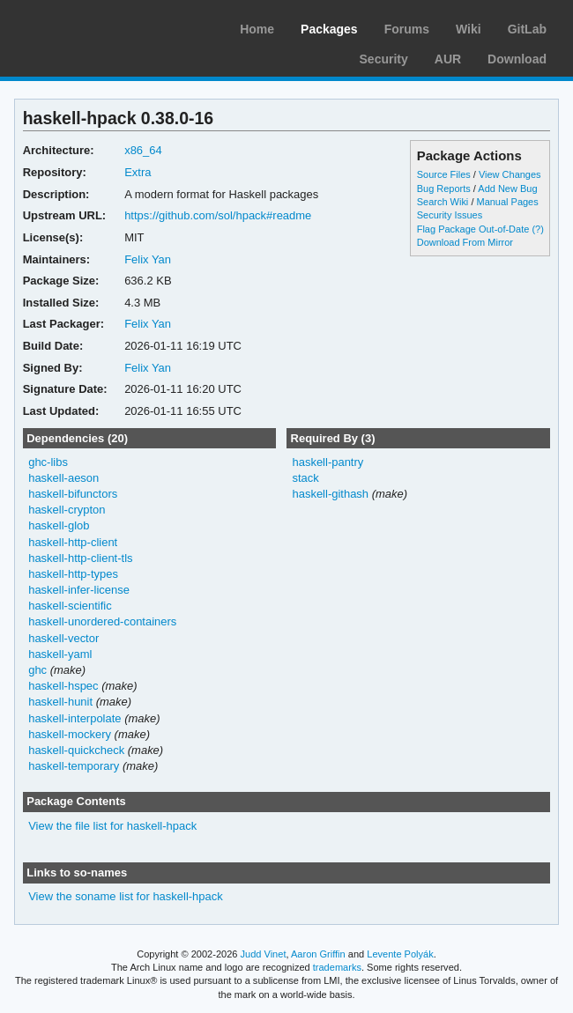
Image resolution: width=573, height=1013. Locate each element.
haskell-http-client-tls (80, 558)
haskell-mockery (69, 734)
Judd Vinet (263, 954)
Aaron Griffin (318, 954)
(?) (537, 229)
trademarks (337, 967)
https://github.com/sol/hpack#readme (217, 215)
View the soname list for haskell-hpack (125, 896)
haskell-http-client (72, 542)
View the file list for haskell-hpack (112, 825)
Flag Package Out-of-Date (473, 229)
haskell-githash (330, 493)
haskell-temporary (73, 766)
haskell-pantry (327, 462)
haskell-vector (63, 638)
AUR (448, 59)
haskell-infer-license (79, 589)
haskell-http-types (73, 573)
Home (257, 29)
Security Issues (449, 215)
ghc (37, 670)
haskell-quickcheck (76, 750)
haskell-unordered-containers (102, 621)
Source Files (444, 174)
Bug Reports (444, 188)
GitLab (527, 29)
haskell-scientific (70, 605)
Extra (137, 172)
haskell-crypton (66, 509)
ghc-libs (48, 462)
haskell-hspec (63, 685)
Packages (329, 29)
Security (384, 59)
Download (517, 59)
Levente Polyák (400, 954)
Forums (406, 29)
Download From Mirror (465, 242)
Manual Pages (507, 201)
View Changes (510, 174)
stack (305, 477)
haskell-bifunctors (72, 493)
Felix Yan (147, 259)
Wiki (468, 29)
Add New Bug (507, 188)
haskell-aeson (63, 477)
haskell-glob (58, 525)
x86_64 (143, 150)
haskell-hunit (60, 701)
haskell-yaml (60, 654)
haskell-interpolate (74, 718)
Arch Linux (97, 26)
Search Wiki (443, 201)
